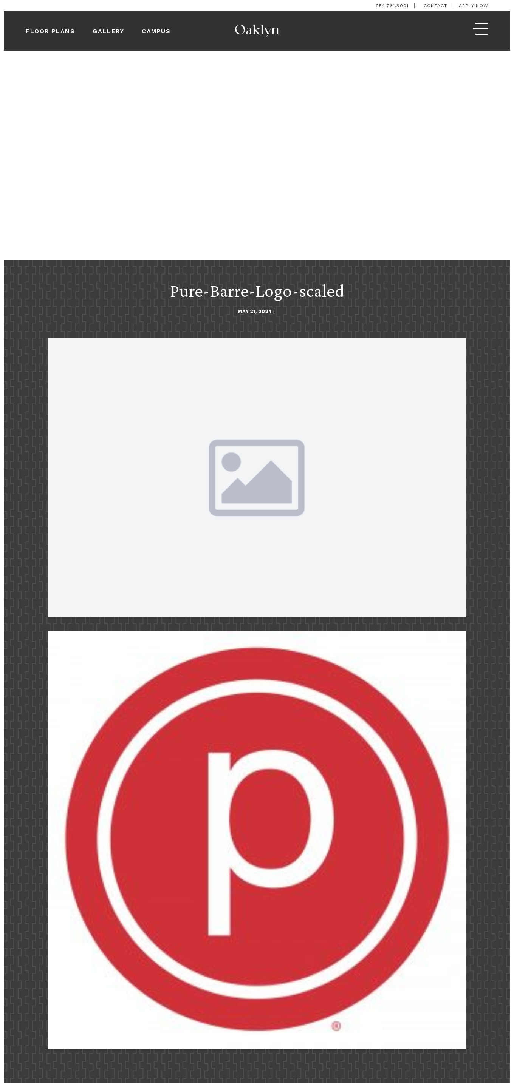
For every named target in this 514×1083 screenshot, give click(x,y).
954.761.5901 (392, 5)
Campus (156, 31)
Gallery (108, 31)
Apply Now (473, 5)
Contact (435, 5)
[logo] (257, 31)
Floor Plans (50, 31)
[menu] (480, 31)
